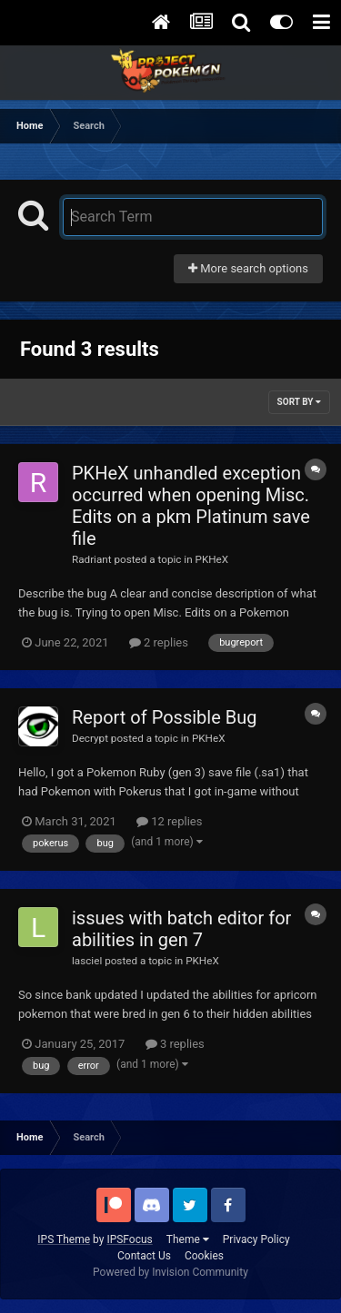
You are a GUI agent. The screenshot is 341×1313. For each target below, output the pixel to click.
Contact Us (144, 1255)
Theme (187, 1239)
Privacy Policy (256, 1239)
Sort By (299, 402)
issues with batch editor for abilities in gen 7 (181, 929)
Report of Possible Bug (164, 717)
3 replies (175, 1044)
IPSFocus (129, 1239)
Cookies (204, 1255)
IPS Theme (63, 1239)
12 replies (169, 821)
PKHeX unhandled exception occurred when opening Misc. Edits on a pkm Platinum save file (191, 505)
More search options (248, 268)
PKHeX (212, 559)
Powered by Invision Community (170, 1272)
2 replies (158, 642)
